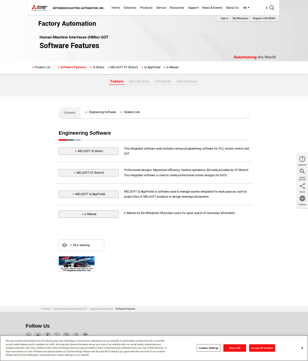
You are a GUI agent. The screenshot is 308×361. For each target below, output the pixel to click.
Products (146, 7)
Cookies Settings (208, 347)
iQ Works (98, 67)
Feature (117, 81)
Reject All (234, 347)
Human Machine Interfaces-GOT (70, 308)
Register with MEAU (264, 18)
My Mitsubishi (240, 18)
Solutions (129, 7)
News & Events (212, 7)
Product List (42, 67)
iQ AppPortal (152, 67)
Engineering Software (102, 112)
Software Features (73, 67)
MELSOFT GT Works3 (124, 67)
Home (116, 7)
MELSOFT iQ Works (90, 151)
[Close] (302, 348)
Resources (177, 7)
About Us (232, 7)
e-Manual (172, 67)
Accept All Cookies (262, 347)
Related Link (132, 112)
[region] (154, 348)
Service (161, 7)
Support (193, 7)
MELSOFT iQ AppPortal (90, 194)
